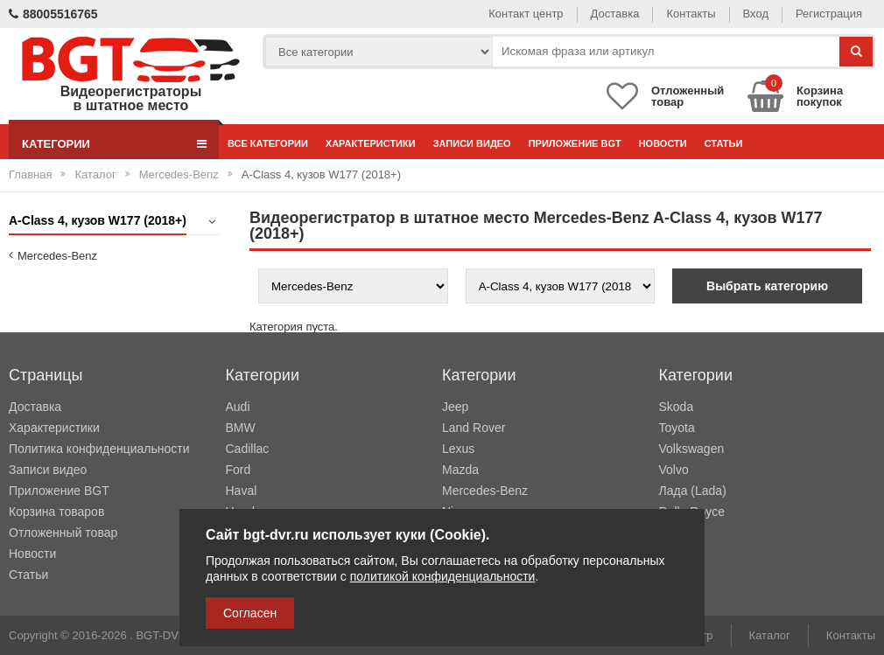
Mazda (460, 469)
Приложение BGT (575, 143)
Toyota (677, 428)
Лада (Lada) (692, 490)
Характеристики (371, 143)
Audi (238, 407)
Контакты (690, 13)
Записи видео (472, 143)
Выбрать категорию (767, 286)
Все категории (268, 143)
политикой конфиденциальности (443, 576)
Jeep (455, 407)
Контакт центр (525, 13)
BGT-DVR (161, 635)
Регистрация (829, 13)
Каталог (95, 174)
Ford (238, 469)
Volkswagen (692, 448)
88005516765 (53, 14)
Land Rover (473, 428)
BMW (241, 428)
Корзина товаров (56, 512)
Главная (30, 174)
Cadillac (248, 448)
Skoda (676, 407)
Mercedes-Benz (179, 174)
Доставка (615, 13)
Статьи (724, 143)
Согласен (250, 613)
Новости (663, 143)
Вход (755, 13)
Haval (241, 490)
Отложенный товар (63, 533)
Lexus (458, 448)
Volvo (674, 469)
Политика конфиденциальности (99, 449)
